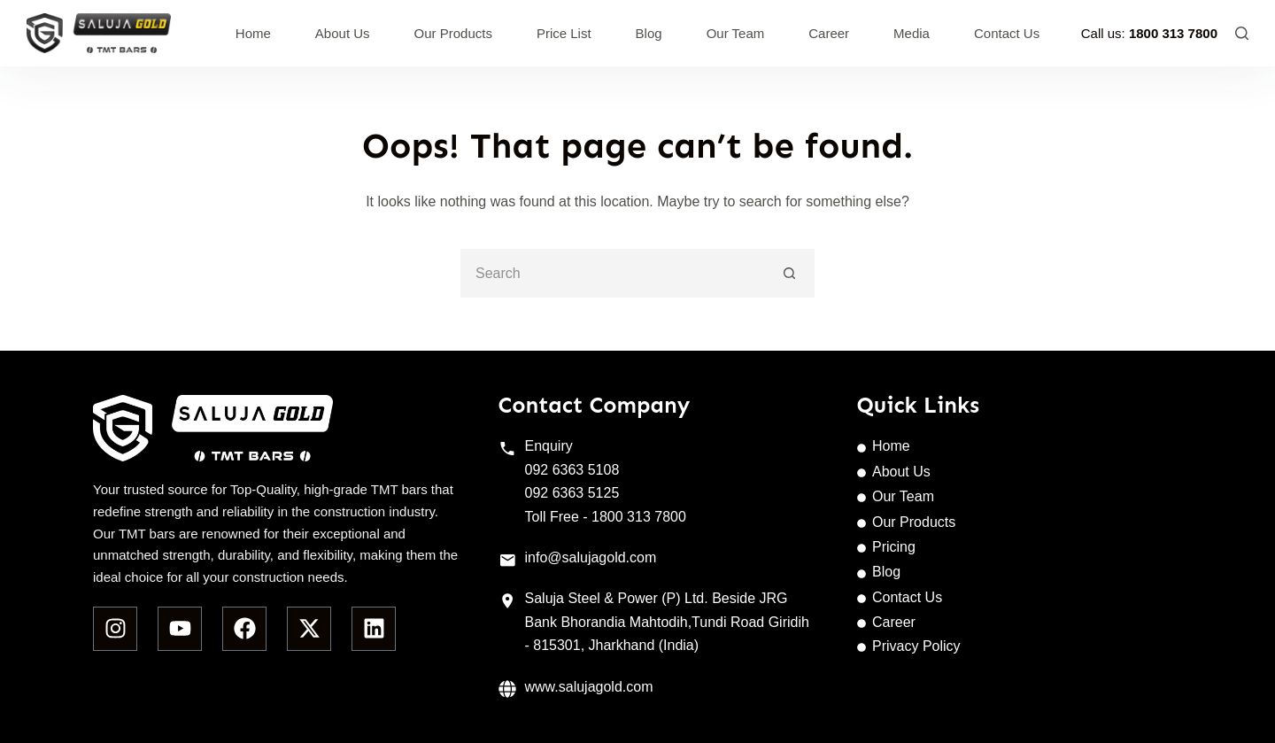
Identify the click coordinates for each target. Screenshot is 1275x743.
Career (828, 33)
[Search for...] (613, 273)
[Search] (1241, 33)
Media (911, 33)
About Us (342, 33)
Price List (564, 33)
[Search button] (790, 273)
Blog (649, 33)
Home (253, 33)
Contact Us (1006, 33)
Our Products (453, 33)
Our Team (736, 33)
